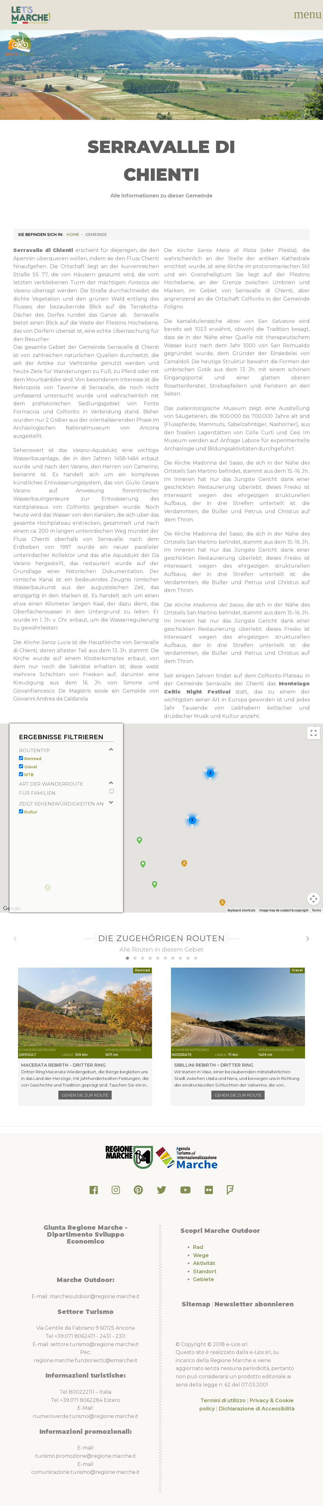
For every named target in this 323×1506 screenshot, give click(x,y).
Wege (201, 1255)
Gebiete (203, 1279)
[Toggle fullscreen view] (313, 747)
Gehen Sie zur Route (85, 1095)
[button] (222, 917)
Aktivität (204, 1263)
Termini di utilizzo (223, 1400)
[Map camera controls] (313, 913)
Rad (198, 1247)
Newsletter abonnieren (254, 1304)
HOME (73, 234)
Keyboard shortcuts (241, 925)
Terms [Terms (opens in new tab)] (316, 925)
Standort (204, 1272)
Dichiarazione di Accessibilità (257, 1409)
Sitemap (196, 1304)
